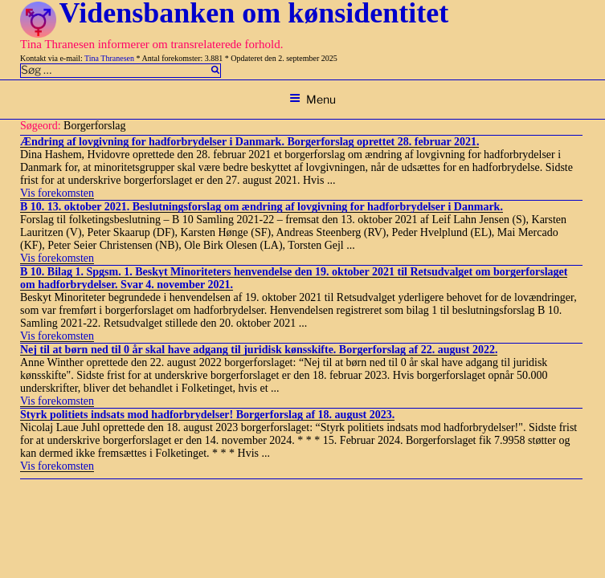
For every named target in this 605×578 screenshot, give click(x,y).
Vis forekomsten (57, 193)
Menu (312, 99)
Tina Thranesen (109, 58)
